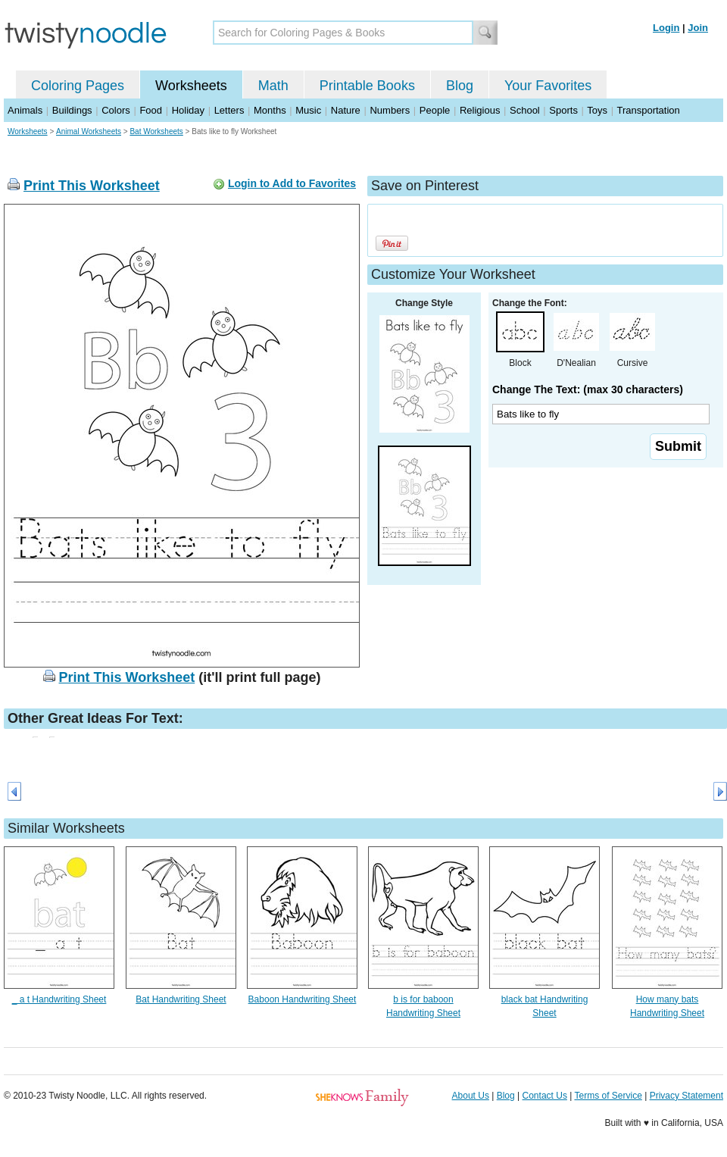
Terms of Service (607, 1095)
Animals (25, 110)
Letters (229, 110)
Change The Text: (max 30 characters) (587, 389)
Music (308, 110)
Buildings (72, 110)
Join (698, 27)
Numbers (390, 110)
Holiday (188, 110)
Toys (597, 110)
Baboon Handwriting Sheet (302, 999)
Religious (480, 110)
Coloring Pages (77, 85)
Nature (345, 110)
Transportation (647, 110)
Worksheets (191, 85)
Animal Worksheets (88, 131)
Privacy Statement (686, 1095)
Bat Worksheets (156, 131)
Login (666, 27)
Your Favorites (547, 85)
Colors (115, 110)
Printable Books (367, 85)
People (435, 110)
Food (150, 110)
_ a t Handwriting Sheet (59, 999)
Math (273, 85)
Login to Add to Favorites (292, 183)
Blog (459, 85)
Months (270, 110)
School (525, 110)
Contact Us (545, 1095)
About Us (470, 1095)
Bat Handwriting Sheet (181, 999)
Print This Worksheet (91, 185)
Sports (563, 110)
